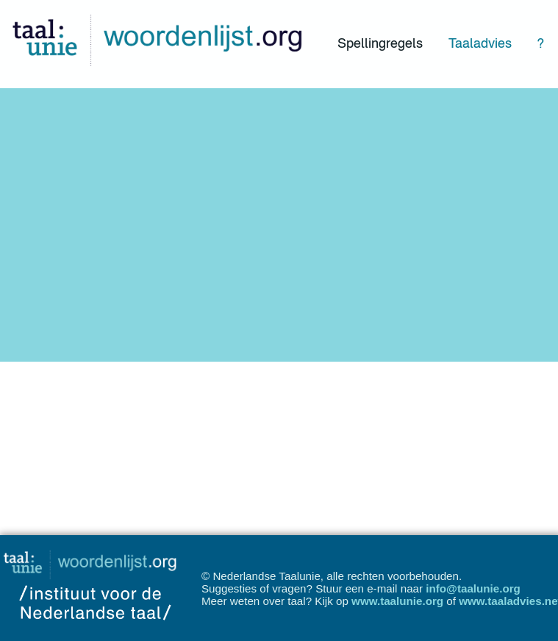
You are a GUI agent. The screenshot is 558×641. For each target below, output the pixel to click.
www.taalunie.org (397, 601)
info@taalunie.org (473, 588)
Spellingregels (380, 43)
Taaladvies (480, 43)
